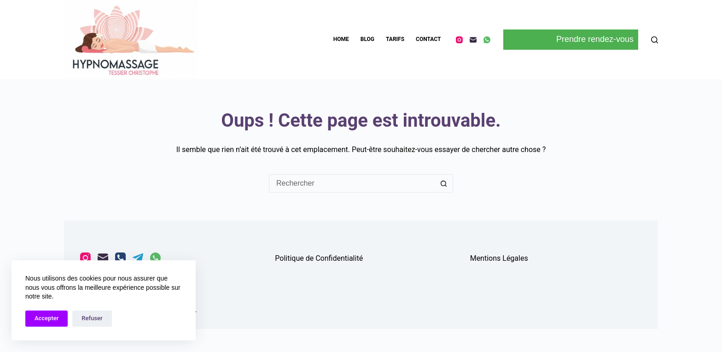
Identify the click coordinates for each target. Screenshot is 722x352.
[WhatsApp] (486, 39)
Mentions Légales (499, 258)
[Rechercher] (654, 39)
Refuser (92, 318)
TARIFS (395, 39)
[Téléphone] (120, 257)
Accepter (46, 318)
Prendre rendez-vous (571, 40)
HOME (341, 39)
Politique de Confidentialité (319, 258)
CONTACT (428, 39)
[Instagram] (459, 39)
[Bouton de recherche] (444, 183)
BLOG (367, 39)
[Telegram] (138, 257)
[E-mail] (473, 39)
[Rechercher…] (352, 183)
